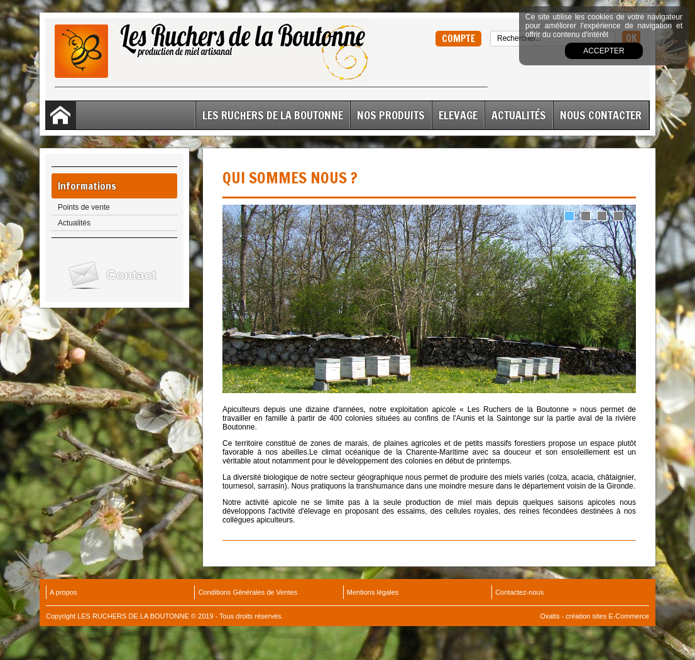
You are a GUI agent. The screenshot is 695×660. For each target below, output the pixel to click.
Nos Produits (391, 115)
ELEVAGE (458, 115)
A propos (63, 592)
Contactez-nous (519, 592)
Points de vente (84, 207)
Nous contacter (601, 115)
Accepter (603, 50)
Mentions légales (373, 592)
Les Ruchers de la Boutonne (272, 115)
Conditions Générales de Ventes (247, 592)
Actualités (518, 115)
